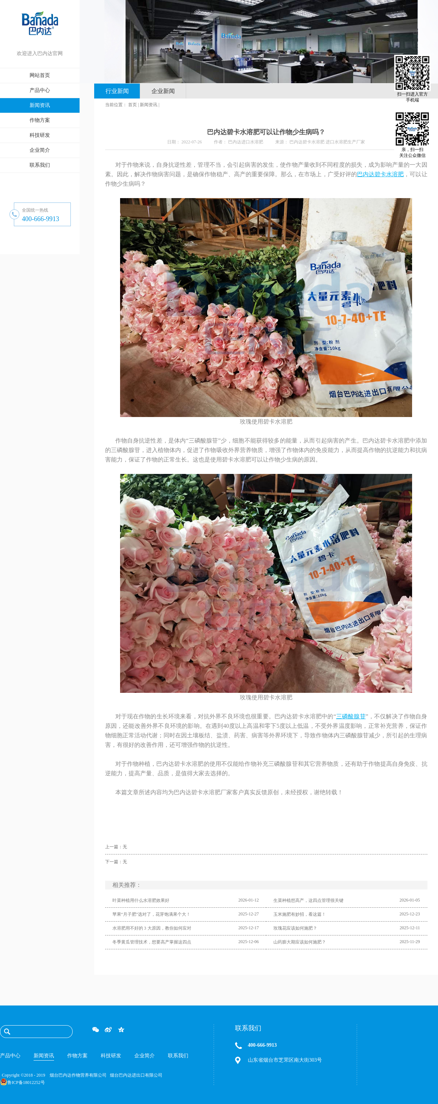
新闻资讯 (148, 104)
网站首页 (40, 75)
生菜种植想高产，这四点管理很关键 (308, 900)
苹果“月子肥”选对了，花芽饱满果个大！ (151, 914)
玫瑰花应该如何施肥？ (295, 928)
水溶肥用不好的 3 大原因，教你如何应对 (151, 928)
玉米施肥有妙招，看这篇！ (299, 914)
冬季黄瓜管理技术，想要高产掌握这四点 (151, 942)
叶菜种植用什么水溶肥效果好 (140, 900)
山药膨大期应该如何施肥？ (299, 942)
